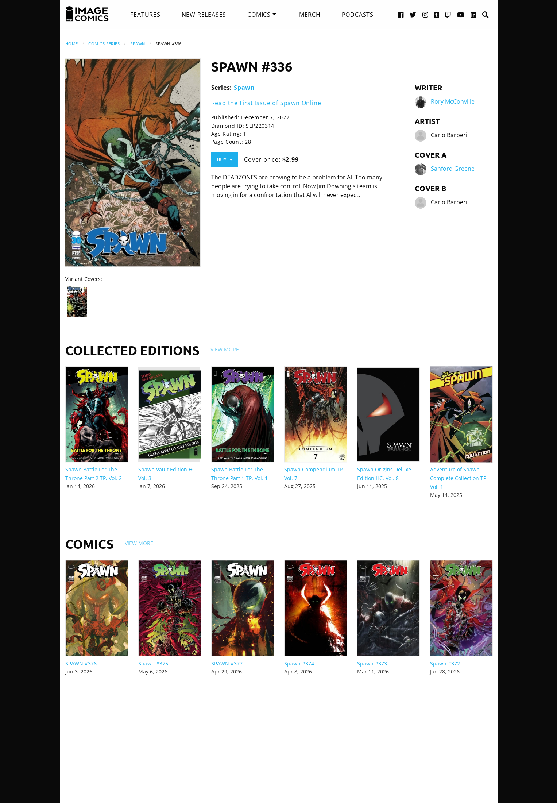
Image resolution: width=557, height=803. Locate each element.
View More (224, 349)
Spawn (137, 43)
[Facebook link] (401, 14)
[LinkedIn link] (473, 14)
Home (71, 43)
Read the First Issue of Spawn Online (266, 103)
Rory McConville (453, 101)
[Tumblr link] (437, 14)
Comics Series (104, 43)
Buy (225, 159)
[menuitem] (145, 14)
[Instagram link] (425, 14)
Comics (259, 15)
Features (145, 15)
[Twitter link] (413, 14)
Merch (310, 15)
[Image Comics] (87, 14)
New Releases (204, 15)
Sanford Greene (453, 169)
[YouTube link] (461, 14)
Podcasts (358, 15)
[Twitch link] (448, 14)
